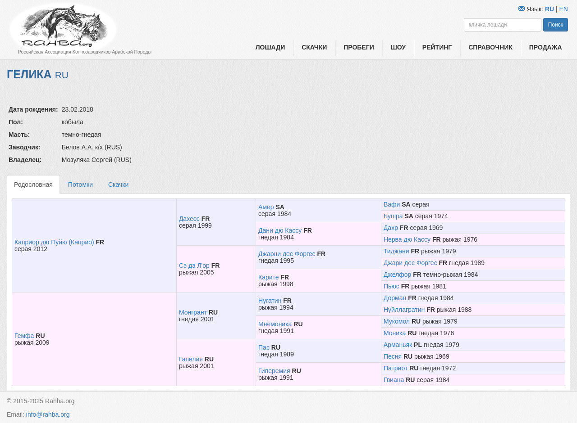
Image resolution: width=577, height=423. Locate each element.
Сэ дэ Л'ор (194, 265)
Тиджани (396, 251)
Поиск (555, 25)
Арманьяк (398, 344)
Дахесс (189, 218)
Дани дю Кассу (280, 230)
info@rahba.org (48, 414)
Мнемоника (275, 324)
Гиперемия (274, 370)
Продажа (545, 47)
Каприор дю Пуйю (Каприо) (54, 242)
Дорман (395, 298)
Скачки (314, 47)
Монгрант (193, 312)
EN (563, 9)
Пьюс (391, 286)
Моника (395, 333)
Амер (266, 207)
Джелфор (397, 274)
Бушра (393, 216)
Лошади (270, 47)
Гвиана (394, 379)
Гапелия (191, 359)
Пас (264, 347)
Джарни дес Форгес (287, 253)
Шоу (398, 47)
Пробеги (358, 47)
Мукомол (397, 321)
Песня (393, 356)
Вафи (392, 204)
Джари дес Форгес (410, 262)
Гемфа (24, 335)
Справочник (490, 47)
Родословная (33, 184)
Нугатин (269, 300)
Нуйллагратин (404, 309)
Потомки (80, 184)
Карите (268, 277)
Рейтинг (437, 47)
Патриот (396, 368)
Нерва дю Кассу (407, 239)
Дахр (391, 227)
